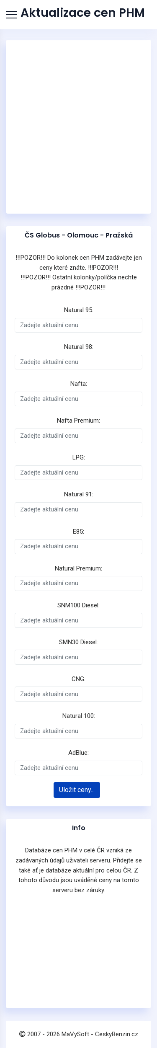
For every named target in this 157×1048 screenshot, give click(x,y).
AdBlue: (78, 752)
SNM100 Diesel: (78, 605)
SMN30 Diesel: (78, 642)
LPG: (78, 457)
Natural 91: (78, 494)
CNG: (78, 679)
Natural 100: (78, 716)
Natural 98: (78, 347)
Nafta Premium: (78, 420)
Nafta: (78, 383)
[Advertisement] (78, 126)
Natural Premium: (78, 568)
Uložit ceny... (77, 790)
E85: (78, 531)
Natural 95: (78, 310)
